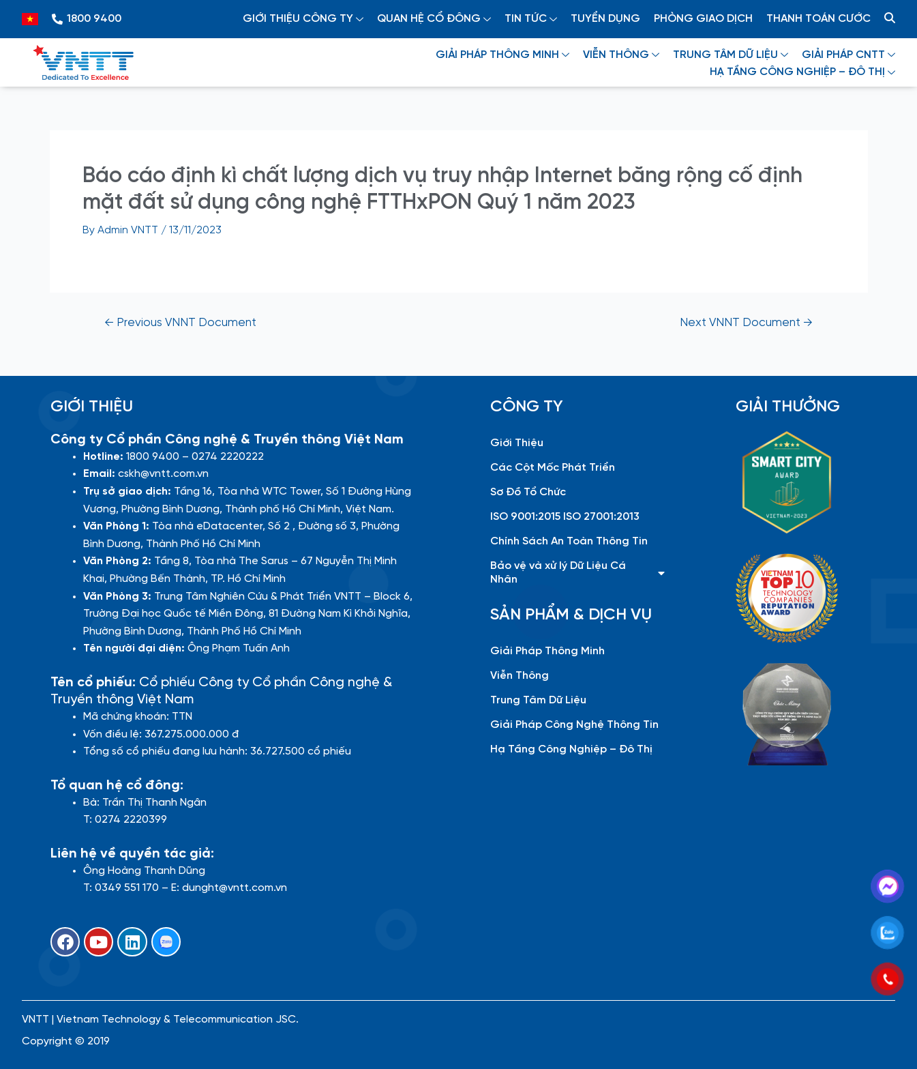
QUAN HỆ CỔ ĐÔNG (434, 19)
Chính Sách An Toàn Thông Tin (569, 541)
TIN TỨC (531, 19)
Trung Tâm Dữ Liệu (538, 700)
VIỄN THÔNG (621, 55)
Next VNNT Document (746, 323)
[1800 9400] (57, 19)
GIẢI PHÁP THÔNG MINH (502, 55)
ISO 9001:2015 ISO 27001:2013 (565, 517)
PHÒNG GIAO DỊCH (703, 19)
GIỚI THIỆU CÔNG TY (303, 19)
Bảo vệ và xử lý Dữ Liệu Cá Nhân (577, 572)
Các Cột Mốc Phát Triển (552, 467)
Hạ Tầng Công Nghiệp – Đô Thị (571, 749)
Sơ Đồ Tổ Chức (528, 492)
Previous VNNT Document (180, 323)
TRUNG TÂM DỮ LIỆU (730, 55)
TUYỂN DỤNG (605, 19)
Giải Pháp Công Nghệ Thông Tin (574, 725)
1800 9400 (94, 19)
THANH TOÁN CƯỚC (818, 19)
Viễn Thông (519, 676)
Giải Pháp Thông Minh (547, 651)
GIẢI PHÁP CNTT (848, 55)
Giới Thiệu (516, 443)
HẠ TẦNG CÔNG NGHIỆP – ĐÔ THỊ (802, 72)
